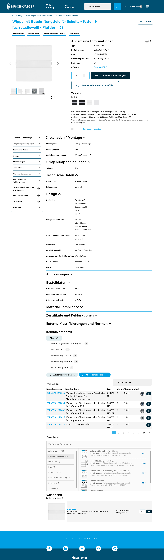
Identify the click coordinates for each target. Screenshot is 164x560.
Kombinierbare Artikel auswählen (95, 85)
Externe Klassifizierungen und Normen (27, 188)
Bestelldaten (27, 168)
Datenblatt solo (96, 491)
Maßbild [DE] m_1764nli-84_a (102, 461)
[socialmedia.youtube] (98, 548)
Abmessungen (27, 162)
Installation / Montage (27, 138)
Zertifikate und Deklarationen (27, 180)
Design (27, 156)
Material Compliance (27, 174)
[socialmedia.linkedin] (65, 548)
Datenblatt (18, 33)
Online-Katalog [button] (50, 6)
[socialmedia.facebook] (49, 548)
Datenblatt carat (97, 481)
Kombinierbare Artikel (54, 33)
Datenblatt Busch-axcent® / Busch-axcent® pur (109, 471)
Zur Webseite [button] (69, 6)
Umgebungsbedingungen (27, 144)
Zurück (145, 21)
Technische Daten (27, 150)
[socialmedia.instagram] (82, 548)
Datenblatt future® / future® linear (104, 451)
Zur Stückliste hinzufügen (110, 75)
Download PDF (100, 67)
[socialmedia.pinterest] (115, 548)
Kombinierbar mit (27, 195)
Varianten (74, 33)
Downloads (33, 33)
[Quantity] (80, 75)
